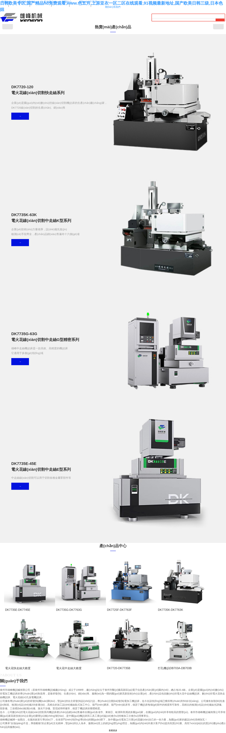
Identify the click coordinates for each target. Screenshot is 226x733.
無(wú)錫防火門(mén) (53, 648)
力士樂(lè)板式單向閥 (91, 648)
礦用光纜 (167, 648)
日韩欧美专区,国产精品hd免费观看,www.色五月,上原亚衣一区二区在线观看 (35, 731)
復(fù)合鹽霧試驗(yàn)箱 (112, 648)
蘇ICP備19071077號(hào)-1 (113, 723)
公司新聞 (47, 618)
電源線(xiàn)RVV (72, 648)
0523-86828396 (115, 679)
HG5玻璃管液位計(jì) (32, 648)
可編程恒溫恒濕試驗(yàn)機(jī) (148, 648)
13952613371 (113, 671)
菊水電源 (129, 648)
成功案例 (30, 475)
